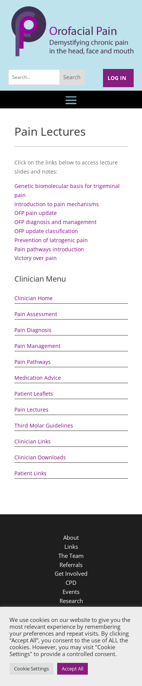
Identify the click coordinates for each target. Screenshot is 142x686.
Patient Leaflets (33, 393)
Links (71, 546)
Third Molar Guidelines (43, 425)
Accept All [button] (72, 668)
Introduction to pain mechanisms (56, 204)
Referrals (71, 565)
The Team (71, 555)
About (71, 537)
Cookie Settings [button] (31, 668)
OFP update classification (46, 231)
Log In (117, 77)
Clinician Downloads (40, 457)
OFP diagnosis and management (55, 222)
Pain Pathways (32, 361)
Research (71, 601)
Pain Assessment (35, 314)
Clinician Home (33, 298)
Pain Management (37, 345)
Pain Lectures (31, 409)
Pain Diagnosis (32, 330)
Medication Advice (37, 377)
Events (71, 591)
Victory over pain (35, 258)
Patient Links (30, 473)
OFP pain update (35, 212)
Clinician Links (32, 441)
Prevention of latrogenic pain (51, 240)
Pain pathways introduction (49, 249)
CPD (71, 582)
